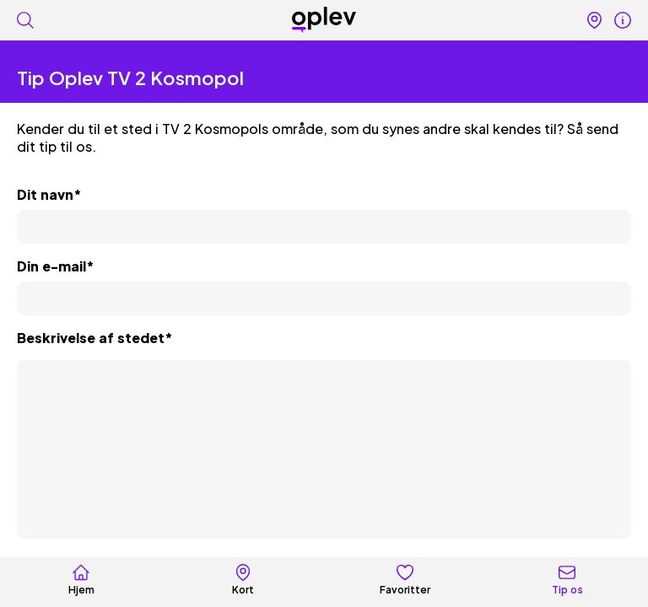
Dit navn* (49, 194)
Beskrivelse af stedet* (94, 337)
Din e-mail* (55, 266)
